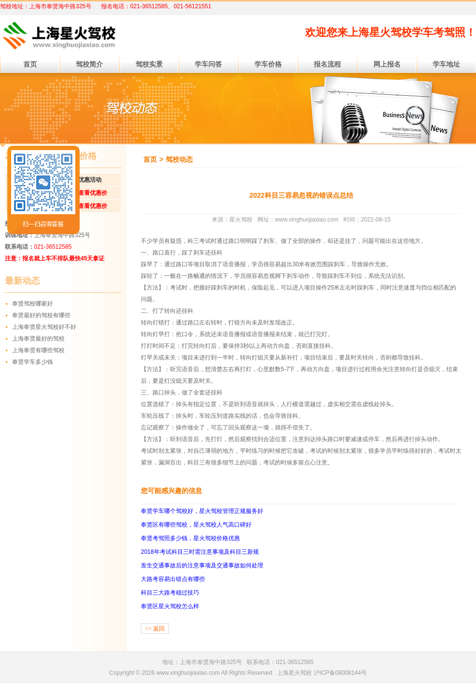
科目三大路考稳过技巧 (170, 592)
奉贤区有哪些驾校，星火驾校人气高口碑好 (196, 524)
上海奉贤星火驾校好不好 (44, 327)
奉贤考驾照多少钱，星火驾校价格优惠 (190, 538)
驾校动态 (179, 159)
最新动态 (22, 281)
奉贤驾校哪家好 (32, 303)
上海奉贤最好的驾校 (38, 338)
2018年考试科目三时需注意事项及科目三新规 (200, 551)
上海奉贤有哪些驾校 (38, 350)
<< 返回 (155, 628)
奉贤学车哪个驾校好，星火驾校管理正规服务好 (202, 511)
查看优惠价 (92, 192)
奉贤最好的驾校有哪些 (41, 315)
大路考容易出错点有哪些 (173, 579)
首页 (150, 159)
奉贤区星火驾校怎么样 (170, 606)
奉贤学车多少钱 (32, 362)
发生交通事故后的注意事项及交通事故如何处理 (202, 565)
